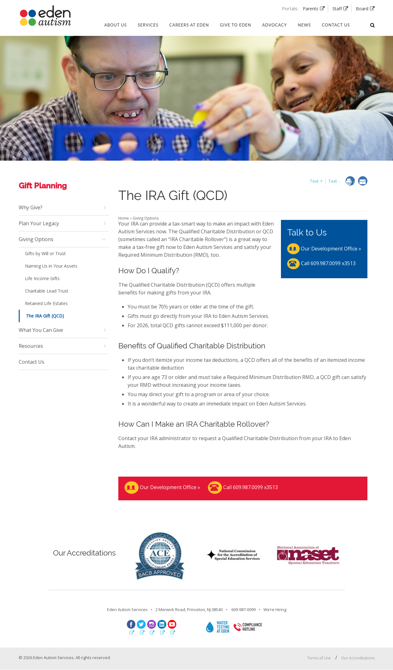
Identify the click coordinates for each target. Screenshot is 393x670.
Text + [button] (316, 181)
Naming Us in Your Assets (51, 266)
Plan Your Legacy (39, 223)
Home (124, 218)
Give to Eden (235, 24)
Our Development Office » (324, 248)
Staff (337, 9)
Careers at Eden (189, 24)
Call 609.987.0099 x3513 (321, 263)
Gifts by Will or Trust (45, 253)
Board (362, 9)
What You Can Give (41, 330)
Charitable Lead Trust (46, 291)
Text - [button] (334, 181)
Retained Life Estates (46, 303)
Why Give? (30, 207)
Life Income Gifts (42, 278)
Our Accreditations (358, 658)
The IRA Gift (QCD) (45, 316)
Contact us (336, 24)
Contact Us (31, 361)
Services (148, 24)
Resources (31, 345)
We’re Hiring (274, 609)
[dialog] (352, 182)
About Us (115, 24)
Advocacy (274, 24)
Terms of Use (319, 658)
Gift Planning (43, 185)
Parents (310, 9)
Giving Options (36, 239)
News (304, 24)
